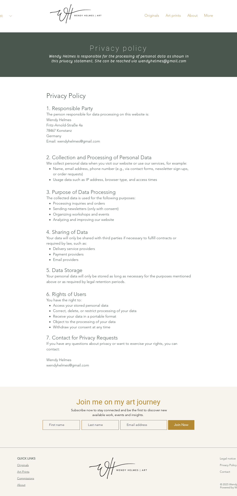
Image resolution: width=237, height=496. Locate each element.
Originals (23, 465)
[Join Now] (181, 425)
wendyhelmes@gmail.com (162, 61)
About (21, 485)
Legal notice (228, 458)
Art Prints (23, 472)
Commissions (25, 478)
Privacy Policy (228, 465)
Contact (225, 472)
